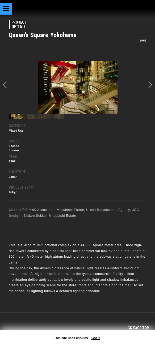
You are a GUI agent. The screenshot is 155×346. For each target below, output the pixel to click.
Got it (95, 338)
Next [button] (148, 85)
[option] (77, 87)
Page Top (138, 328)
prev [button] (6, 85)
